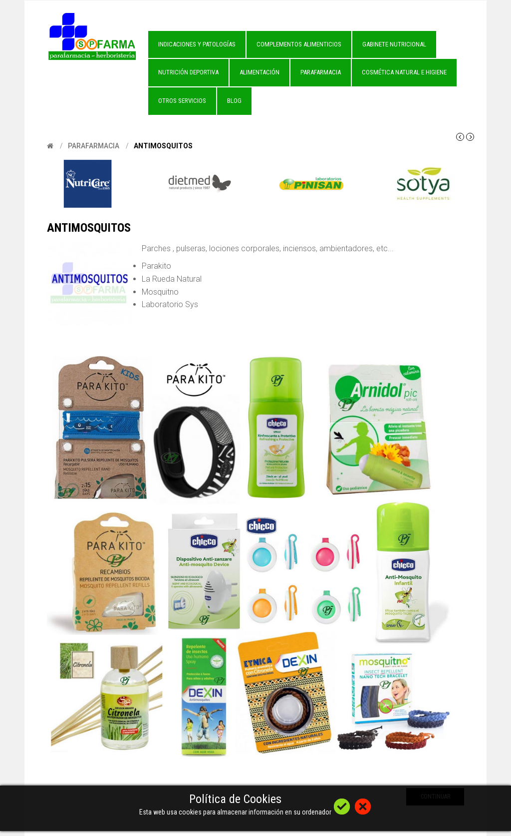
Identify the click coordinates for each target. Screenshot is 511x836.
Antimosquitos (163, 146)
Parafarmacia (93, 146)
